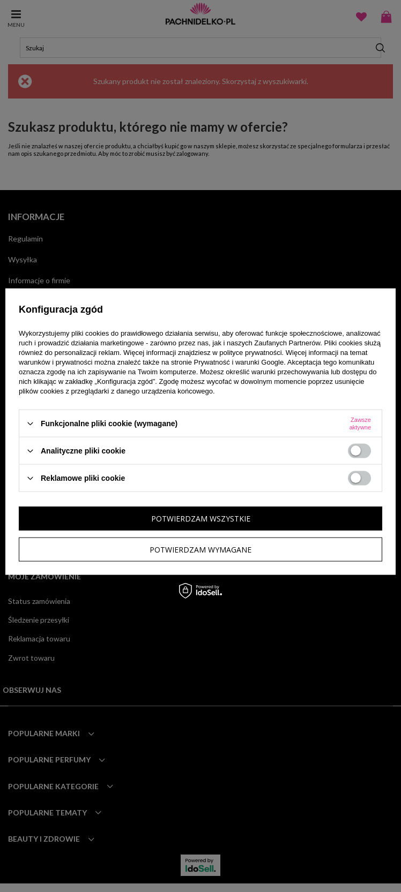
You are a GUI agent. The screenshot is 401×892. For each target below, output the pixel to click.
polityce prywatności (250, 353)
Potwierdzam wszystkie (200, 518)
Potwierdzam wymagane (200, 549)
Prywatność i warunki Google (239, 362)
